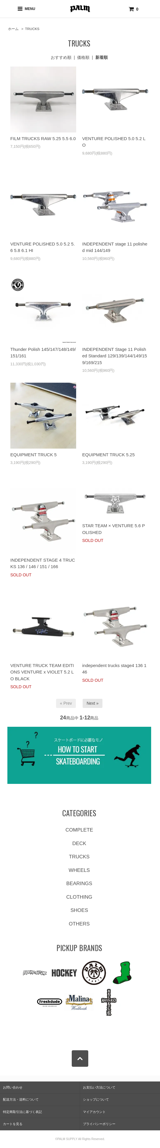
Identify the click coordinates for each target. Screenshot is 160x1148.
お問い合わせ (12, 1087)
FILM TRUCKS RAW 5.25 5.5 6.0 (43, 138)
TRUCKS (32, 29)
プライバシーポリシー (99, 1124)
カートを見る (12, 1124)
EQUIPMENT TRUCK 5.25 (108, 454)
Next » (92, 703)
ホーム (13, 29)
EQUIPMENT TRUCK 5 (33, 454)
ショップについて (96, 1099)
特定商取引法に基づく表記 (22, 1112)
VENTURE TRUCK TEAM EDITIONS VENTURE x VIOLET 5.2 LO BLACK (42, 672)
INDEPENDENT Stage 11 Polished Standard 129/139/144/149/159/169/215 (114, 356)
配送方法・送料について (21, 1099)
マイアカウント (94, 1112)
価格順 (83, 57)
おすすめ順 (61, 57)
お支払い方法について (99, 1087)
